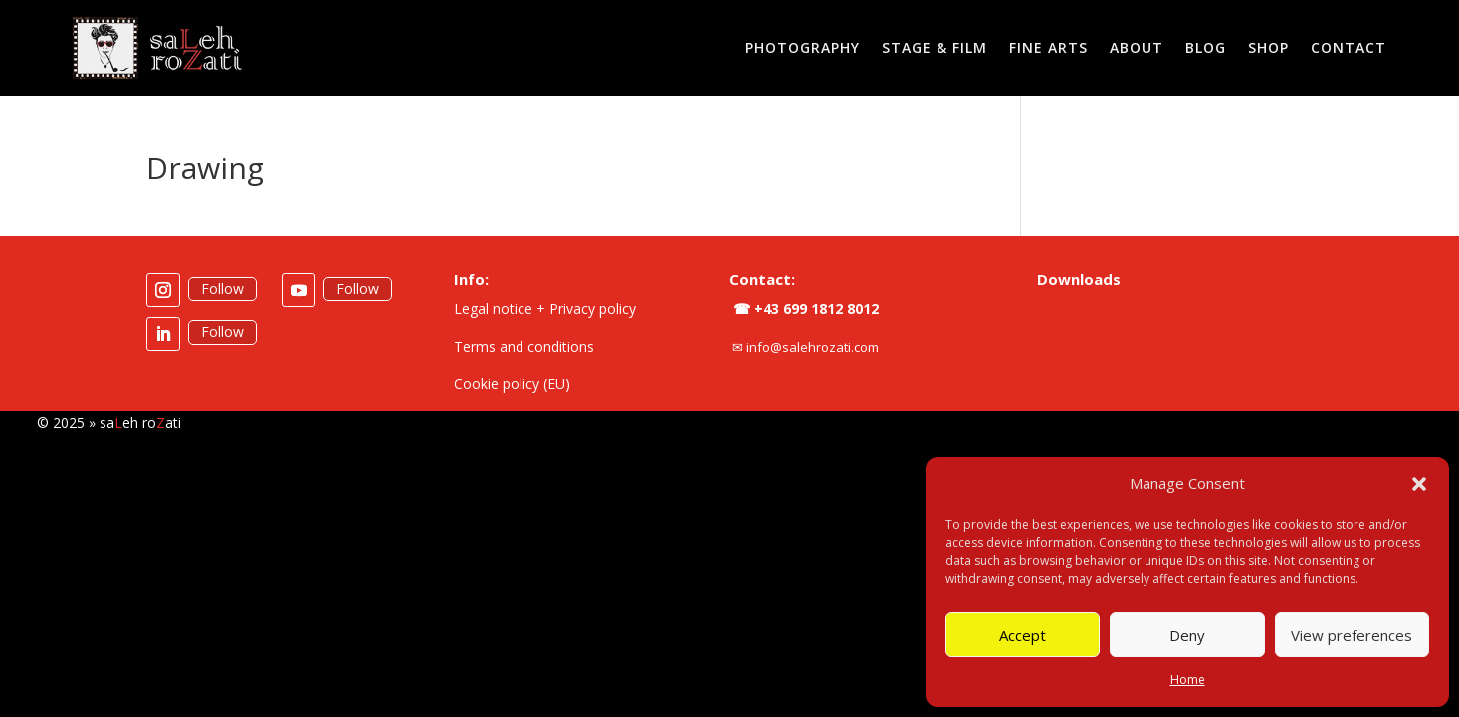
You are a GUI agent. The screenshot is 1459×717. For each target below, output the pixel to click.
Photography (802, 47)
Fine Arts (1048, 47)
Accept (1022, 635)
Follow (222, 288)
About (1136, 47)
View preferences (1351, 635)
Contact (1348, 47)
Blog (1205, 47)
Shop (1268, 47)
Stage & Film (934, 47)
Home (1187, 679)
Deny (1187, 635)
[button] (1419, 484)
